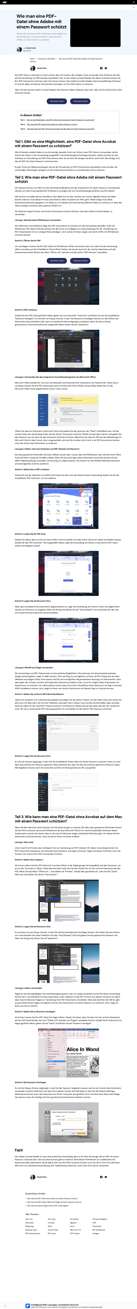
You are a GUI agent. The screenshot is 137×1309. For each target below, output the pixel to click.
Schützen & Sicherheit (47, 59)
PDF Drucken (75, 1233)
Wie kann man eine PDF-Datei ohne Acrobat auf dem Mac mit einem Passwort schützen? (62, 129)
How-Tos (29, 1219)
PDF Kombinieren (99, 1230)
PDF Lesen (52, 1233)
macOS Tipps (53, 1230)
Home (32, 59)
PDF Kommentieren (32, 1233)
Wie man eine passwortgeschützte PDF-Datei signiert (48, 1205)
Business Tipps (31, 1230)
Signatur (73, 1223)
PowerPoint (97, 1226)
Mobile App (30, 1226)
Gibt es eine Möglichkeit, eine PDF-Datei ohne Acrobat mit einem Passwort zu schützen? (62, 120)
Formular (51, 1223)
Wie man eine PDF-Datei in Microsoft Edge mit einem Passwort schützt (55, 1202)
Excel (72, 1226)
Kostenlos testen (57, 101)
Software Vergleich (100, 1219)
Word (50, 1226)
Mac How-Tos (75, 1230)
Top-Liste (52, 1219)
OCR (94, 1223)
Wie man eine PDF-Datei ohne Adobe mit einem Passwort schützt (53, 124)
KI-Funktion (74, 1219)
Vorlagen (96, 1233)
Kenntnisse (29, 1223)
